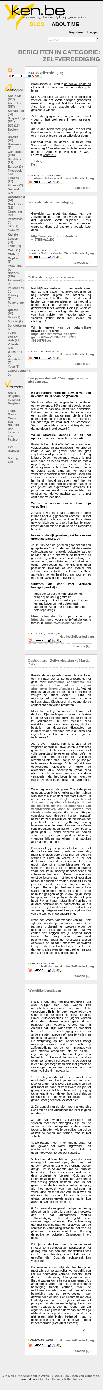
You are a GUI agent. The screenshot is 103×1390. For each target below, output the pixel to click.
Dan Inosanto (14, 430)
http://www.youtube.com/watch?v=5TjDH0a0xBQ (54, 237)
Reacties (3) (81, 976)
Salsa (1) (14, 317)
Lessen (53, 178)
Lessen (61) (13, 240)
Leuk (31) (14, 246)
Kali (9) (13, 234)
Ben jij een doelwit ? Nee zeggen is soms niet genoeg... (58, 380)
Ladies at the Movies (48, 145)
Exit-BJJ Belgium (14, 401)
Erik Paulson (14, 438)
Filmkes (34, 253)
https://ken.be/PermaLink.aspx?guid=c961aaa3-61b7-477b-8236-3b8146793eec (54, 337)
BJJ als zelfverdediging (45, 73)
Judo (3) (14, 230)
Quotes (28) (13, 311)
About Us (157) (14, 105)
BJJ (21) (14, 125)
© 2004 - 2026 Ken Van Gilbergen (75, 1375)
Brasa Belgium (14, 394)
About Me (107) (14, 97)
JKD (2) (13, 226)
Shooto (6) (15, 321)
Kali (44, 966)
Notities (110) (13, 274)
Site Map (8, 1375)
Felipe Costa (12, 412)
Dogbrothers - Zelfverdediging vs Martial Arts (59, 662)
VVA (11, 446)
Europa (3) (15, 166)
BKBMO (13, 451)
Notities (65, 178)
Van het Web (62, 253)
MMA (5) (13, 254)
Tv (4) (12, 333)
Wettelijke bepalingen (44, 990)
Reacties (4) (81, 187)
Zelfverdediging (82, 178)
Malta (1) (14, 250)
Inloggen (92, 32)
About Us (41, 178)
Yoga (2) (14, 366)
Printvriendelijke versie (32, 1375)
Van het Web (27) (14, 338)
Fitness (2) (15, 185)
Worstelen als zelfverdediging (50, 202)
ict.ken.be (43, 1379)
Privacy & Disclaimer (67, 1379)
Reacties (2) (81, 262)
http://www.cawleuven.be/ (63, 622)
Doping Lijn (13, 460)
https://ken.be (41, 619)
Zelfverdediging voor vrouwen (51, 277)
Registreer (76, 32)
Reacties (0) (81, 1351)
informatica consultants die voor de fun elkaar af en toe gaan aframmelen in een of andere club (61, 685)
